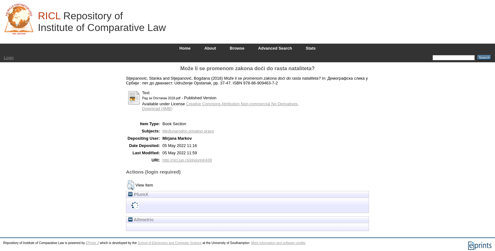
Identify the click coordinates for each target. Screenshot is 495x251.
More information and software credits (278, 243)
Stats (311, 48)
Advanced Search (275, 48)
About (210, 48)
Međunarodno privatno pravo (188, 131)
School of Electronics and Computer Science (170, 243)
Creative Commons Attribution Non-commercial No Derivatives (241, 103)
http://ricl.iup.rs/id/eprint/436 (187, 160)
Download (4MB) (157, 108)
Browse (237, 48)
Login (9, 57)
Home (185, 48)
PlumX (138, 194)
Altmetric (141, 219)
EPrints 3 (92, 243)
